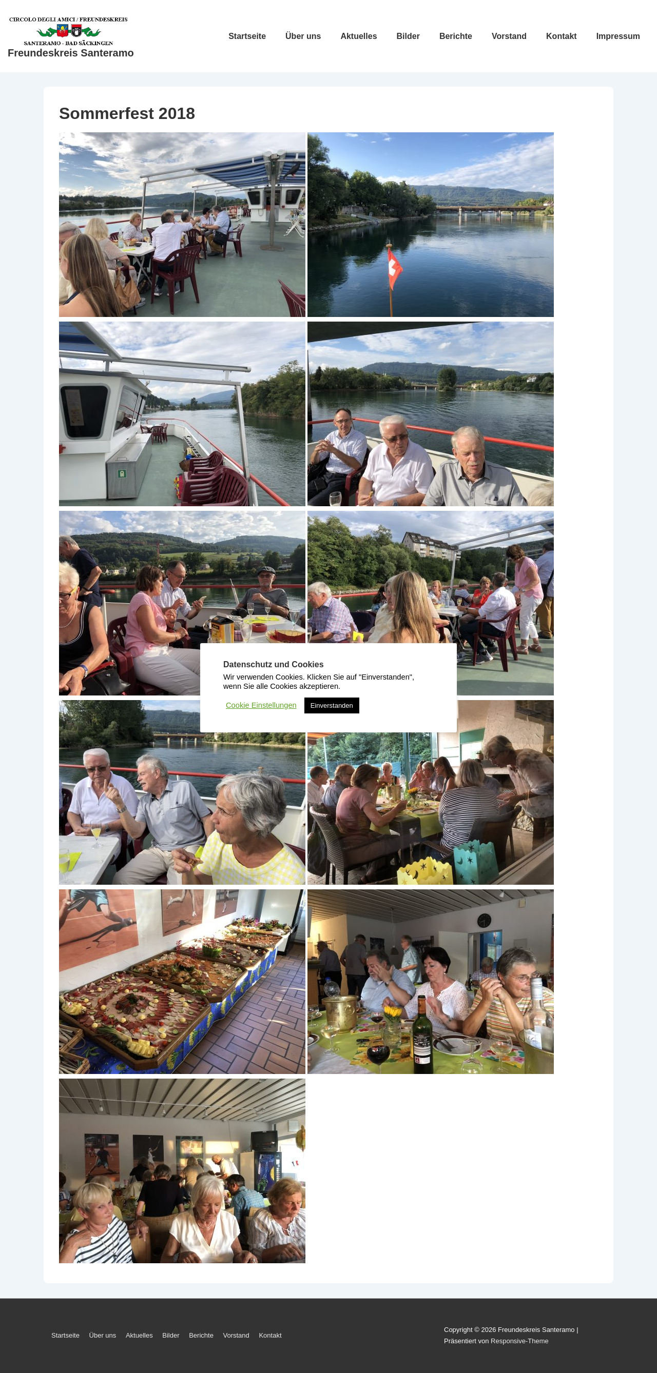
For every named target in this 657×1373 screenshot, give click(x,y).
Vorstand (509, 36)
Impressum (618, 36)
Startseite (247, 36)
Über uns (303, 36)
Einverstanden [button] (332, 705)
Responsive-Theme (520, 1341)
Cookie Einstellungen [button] (261, 705)
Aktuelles (358, 36)
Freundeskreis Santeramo (71, 52)
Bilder (408, 36)
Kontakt (561, 36)
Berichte (455, 36)
